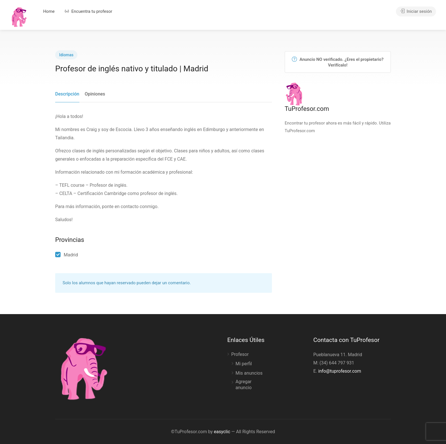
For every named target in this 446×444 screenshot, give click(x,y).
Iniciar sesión (416, 11)
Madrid (71, 255)
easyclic (222, 431)
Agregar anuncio (244, 384)
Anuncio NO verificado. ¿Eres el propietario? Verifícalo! (337, 62)
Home (49, 11)
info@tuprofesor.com (339, 371)
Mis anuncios (249, 373)
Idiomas (66, 55)
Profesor (240, 354)
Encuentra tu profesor (88, 11)
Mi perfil (244, 363)
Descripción (67, 94)
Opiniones (95, 94)
